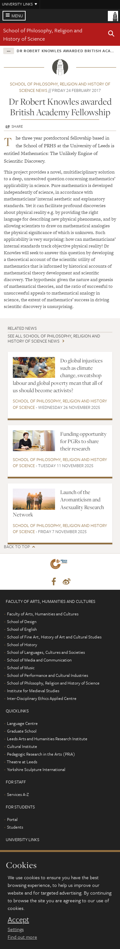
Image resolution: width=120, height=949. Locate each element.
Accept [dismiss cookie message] (18, 919)
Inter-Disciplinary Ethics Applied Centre (41, 698)
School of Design (21, 621)
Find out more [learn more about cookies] (22, 936)
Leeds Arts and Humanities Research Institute (47, 738)
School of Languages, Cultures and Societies (46, 652)
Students (15, 827)
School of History (22, 644)
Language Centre (22, 723)
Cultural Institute (22, 746)
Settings (16, 929)
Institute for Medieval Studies (33, 690)
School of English (22, 629)
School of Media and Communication (39, 660)
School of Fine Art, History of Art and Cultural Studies (54, 637)
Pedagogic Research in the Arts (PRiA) (41, 754)
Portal (12, 819)
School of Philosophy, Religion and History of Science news (60, 87)
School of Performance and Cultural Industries (47, 675)
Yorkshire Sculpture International (36, 769)
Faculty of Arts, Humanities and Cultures (42, 614)
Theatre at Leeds (22, 761)
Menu (17, 15)
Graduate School (21, 731)
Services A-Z (18, 794)
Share (17, 126)
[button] (111, 34)
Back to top (17, 547)
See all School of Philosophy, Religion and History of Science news (54, 338)
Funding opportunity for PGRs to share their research (83, 441)
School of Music (21, 667)
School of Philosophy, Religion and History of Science (42, 34)
